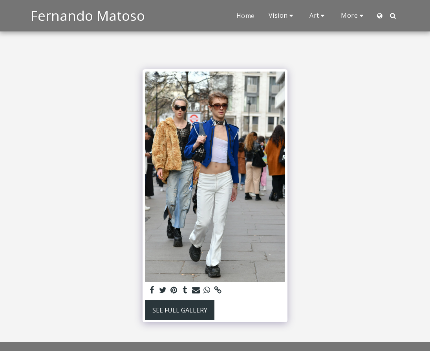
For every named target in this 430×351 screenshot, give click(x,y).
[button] (282, 15)
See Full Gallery (179, 310)
